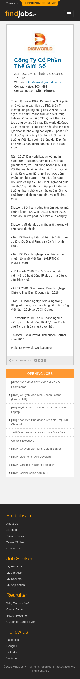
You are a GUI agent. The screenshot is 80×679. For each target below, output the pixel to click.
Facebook (12, 639)
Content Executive (22, 440)
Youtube (11, 658)
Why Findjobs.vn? (17, 603)
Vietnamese (12, 3)
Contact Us (13, 548)
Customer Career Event (21, 621)
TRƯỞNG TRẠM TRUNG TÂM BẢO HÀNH (38, 432)
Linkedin (11, 652)
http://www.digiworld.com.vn (44, 82)
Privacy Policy (15, 536)
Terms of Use (15, 542)
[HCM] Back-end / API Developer (31, 456)
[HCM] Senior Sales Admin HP (30, 472)
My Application (15, 585)
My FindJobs (14, 566)
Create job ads (16, 609)
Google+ (11, 646)
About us (12, 523)
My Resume (14, 578)
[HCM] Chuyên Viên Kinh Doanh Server (36, 448)
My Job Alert (14, 572)
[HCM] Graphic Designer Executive (33, 464)
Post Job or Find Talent (40, 3)
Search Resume (16, 615)
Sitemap (11, 529)
